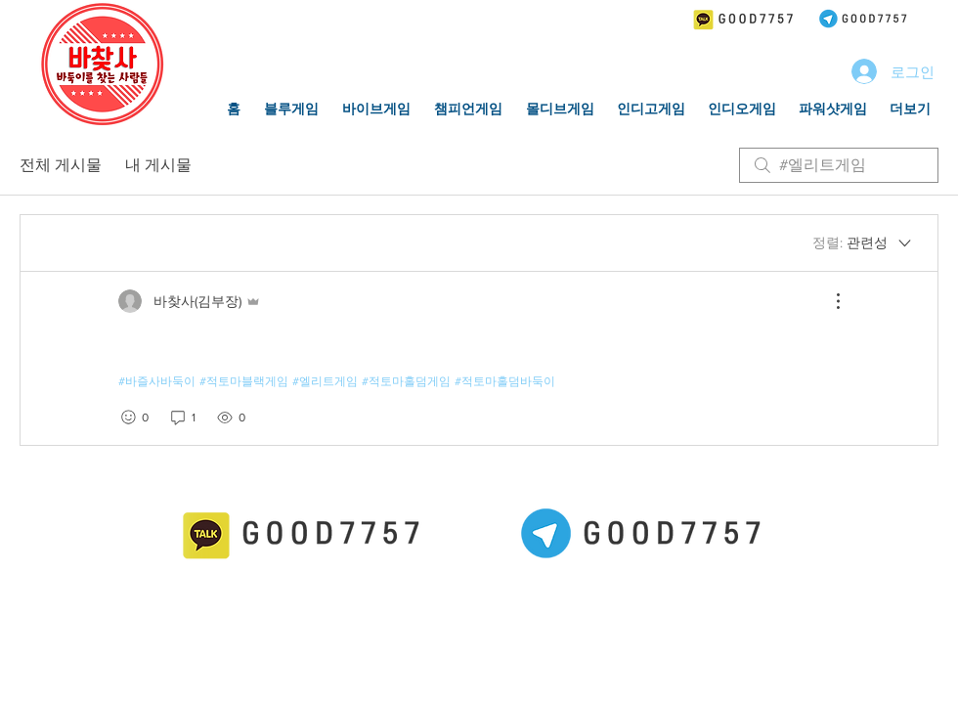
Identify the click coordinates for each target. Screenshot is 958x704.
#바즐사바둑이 (157, 381)
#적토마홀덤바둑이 (505, 381)
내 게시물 (158, 164)
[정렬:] (863, 243)
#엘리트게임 (325, 381)
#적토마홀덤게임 (406, 381)
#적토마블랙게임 (243, 381)
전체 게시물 (61, 164)
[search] (838, 165)
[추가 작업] (828, 301)
